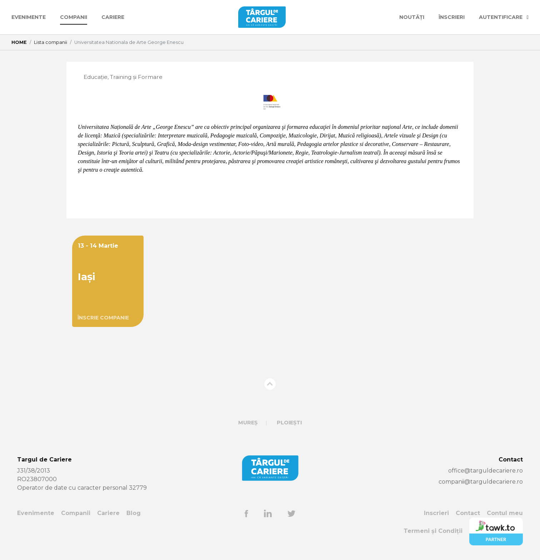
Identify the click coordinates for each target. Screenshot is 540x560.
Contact (468, 513)
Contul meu (505, 513)
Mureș (248, 423)
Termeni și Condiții (433, 531)
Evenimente (28, 17)
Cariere (112, 17)
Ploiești (289, 423)
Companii (73, 17)
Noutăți (411, 17)
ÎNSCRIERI (452, 17)
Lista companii (50, 42)
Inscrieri (436, 513)
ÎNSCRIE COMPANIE (103, 318)
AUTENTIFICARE (504, 17)
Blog (133, 513)
